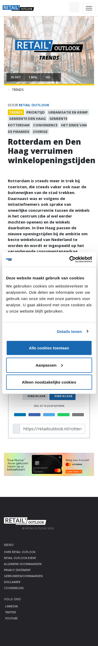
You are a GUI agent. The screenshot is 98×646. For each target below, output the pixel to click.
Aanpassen (49, 365)
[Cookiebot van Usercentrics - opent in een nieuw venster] (70, 259)
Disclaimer (12, 582)
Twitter (10, 612)
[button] (62, 7)
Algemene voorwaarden (23, 564)
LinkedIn (11, 606)
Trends (18, 89)
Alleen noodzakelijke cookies (49, 382)
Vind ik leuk (36, 396)
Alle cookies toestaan (49, 348)
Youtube (11, 618)
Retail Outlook (34, 105)
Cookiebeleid (14, 588)
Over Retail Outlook (19, 552)
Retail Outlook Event (20, 558)
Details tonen (69, 331)
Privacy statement (17, 570)
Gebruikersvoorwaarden (23, 576)
